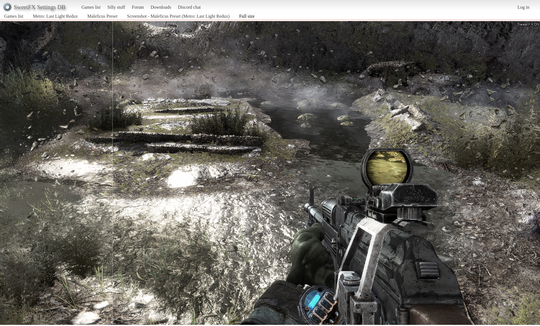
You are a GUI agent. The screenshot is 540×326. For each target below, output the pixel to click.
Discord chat (189, 7)
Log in (523, 7)
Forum (138, 7)
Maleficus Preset (102, 16)
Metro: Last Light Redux (55, 16)
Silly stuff (116, 7)
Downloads (160, 7)
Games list (91, 7)
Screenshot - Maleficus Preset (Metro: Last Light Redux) (178, 16)
